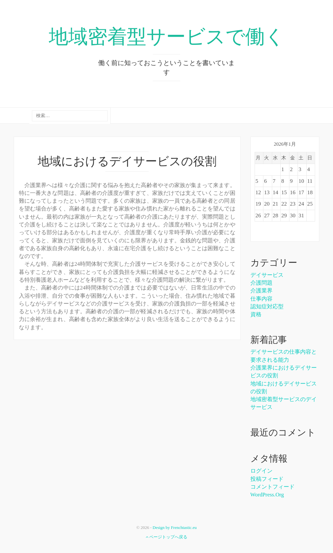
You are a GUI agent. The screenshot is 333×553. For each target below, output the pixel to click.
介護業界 (261, 291)
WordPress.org (267, 495)
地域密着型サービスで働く (167, 36)
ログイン (261, 471)
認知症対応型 (267, 306)
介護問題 (261, 283)
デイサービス (267, 275)
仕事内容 (261, 299)
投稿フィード (267, 479)
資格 (255, 314)
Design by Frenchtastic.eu (174, 527)
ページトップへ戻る (166, 536)
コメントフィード (272, 487)
